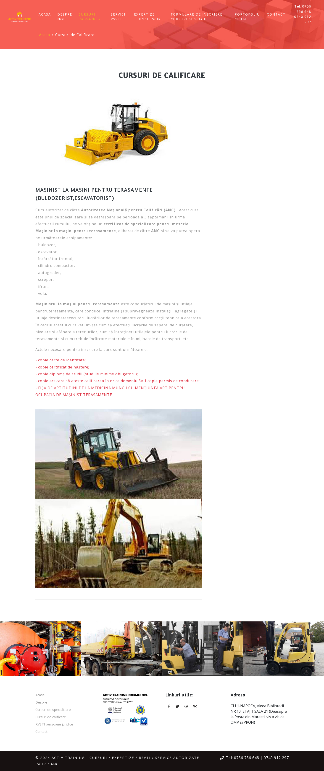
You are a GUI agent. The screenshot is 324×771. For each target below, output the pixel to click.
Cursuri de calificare (50, 717)
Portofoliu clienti (247, 16)
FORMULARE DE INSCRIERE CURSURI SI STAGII (196, 16)
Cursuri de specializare (53, 709)
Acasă (45, 14)
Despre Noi (64, 16)
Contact (276, 14)
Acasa (44, 34)
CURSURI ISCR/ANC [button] (90, 16)
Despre (41, 702)
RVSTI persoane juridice (54, 724)
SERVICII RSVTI (119, 16)
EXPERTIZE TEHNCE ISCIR (147, 16)
